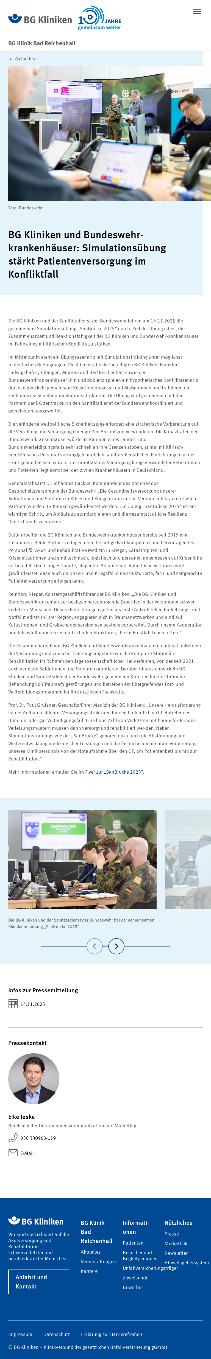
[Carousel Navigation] (105, 938)
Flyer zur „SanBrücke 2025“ (114, 772)
